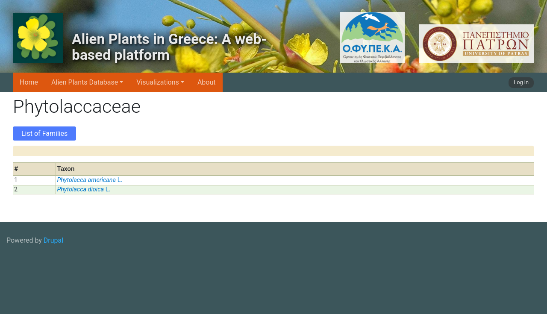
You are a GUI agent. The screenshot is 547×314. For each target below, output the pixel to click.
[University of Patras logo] (474, 43)
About (206, 82)
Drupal (53, 240)
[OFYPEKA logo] (345, 37)
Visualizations (157, 82)
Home (29, 82)
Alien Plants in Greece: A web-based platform (169, 47)
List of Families (44, 133)
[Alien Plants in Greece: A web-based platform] (38, 38)
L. (89, 180)
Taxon (65, 169)
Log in (521, 82)
